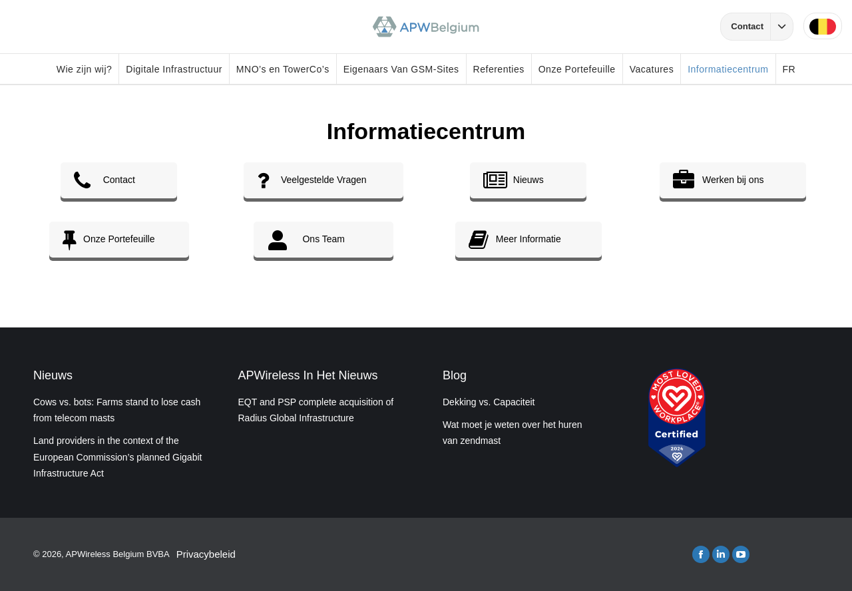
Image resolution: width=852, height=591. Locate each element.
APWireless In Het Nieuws (308, 375)
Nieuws (53, 375)
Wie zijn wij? (84, 69)
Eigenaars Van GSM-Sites (401, 69)
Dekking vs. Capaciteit (489, 402)
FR (789, 69)
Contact (762, 26)
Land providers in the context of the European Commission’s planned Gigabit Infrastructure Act (117, 456)
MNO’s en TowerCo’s (282, 69)
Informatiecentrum (728, 69)
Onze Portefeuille (577, 69)
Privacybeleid (206, 554)
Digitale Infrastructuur (174, 69)
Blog (455, 375)
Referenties (499, 69)
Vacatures (652, 69)
